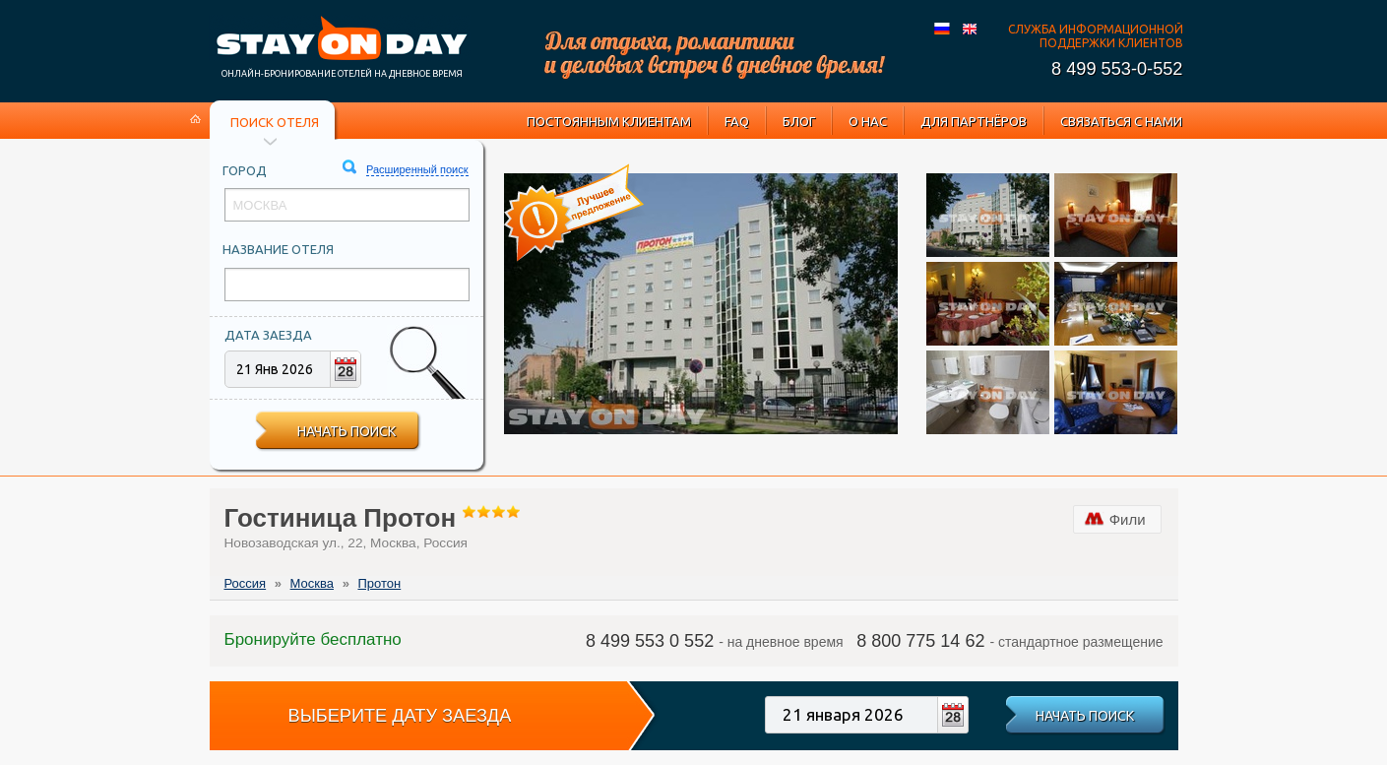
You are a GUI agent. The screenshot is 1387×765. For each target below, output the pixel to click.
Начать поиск (346, 431)
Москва (312, 583)
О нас (868, 121)
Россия (245, 583)
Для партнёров (973, 121)
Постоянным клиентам (609, 121)
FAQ (737, 121)
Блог (799, 121)
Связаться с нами (1121, 121)
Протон (379, 583)
